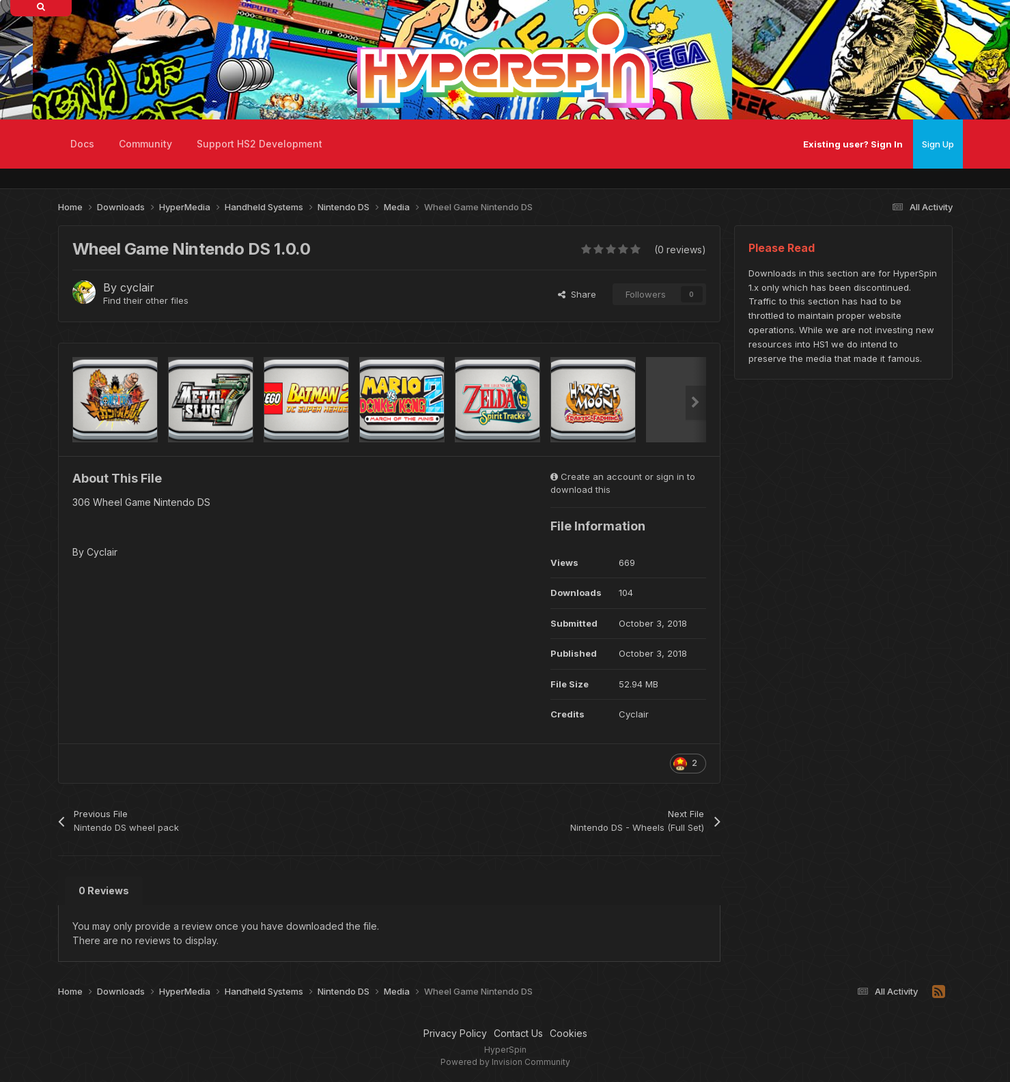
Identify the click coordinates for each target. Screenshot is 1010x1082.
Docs (82, 144)
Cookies (568, 1033)
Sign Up (938, 144)
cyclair (137, 287)
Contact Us (518, 1033)
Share (577, 294)
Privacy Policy (455, 1033)
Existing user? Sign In (853, 144)
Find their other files (145, 300)
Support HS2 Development (259, 144)
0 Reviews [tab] (104, 890)
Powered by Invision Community (505, 1062)
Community (145, 144)
